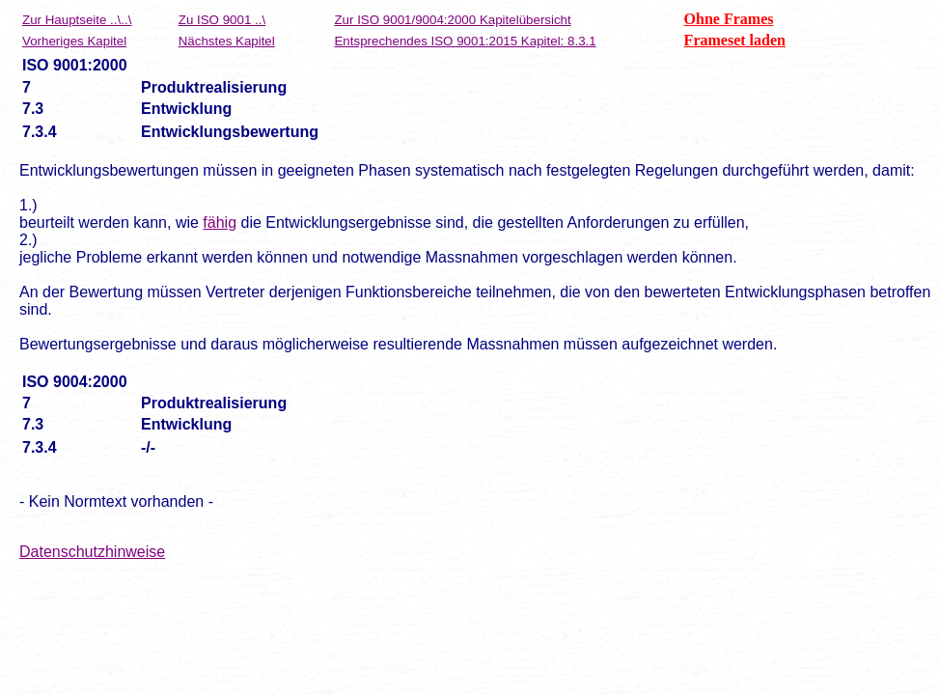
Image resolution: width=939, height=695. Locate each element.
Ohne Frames (729, 19)
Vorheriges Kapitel (74, 41)
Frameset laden (735, 40)
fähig (219, 222)
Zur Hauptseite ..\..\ (76, 20)
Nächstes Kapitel (227, 41)
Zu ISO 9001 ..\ (222, 20)
